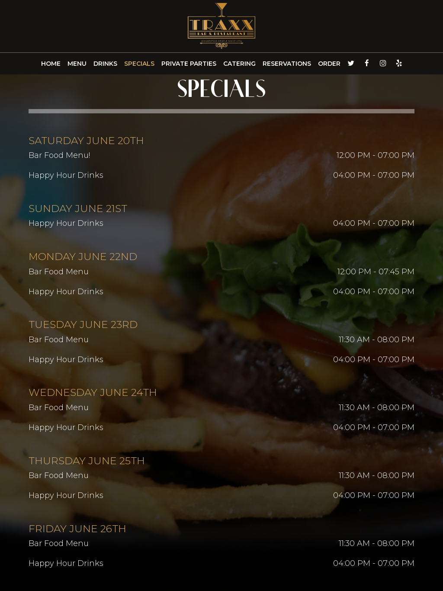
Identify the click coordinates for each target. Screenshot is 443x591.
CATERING (239, 63)
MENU (77, 63)
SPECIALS (139, 63)
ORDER (329, 63)
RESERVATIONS (287, 63)
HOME (51, 63)
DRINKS (105, 63)
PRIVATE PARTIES (188, 63)
